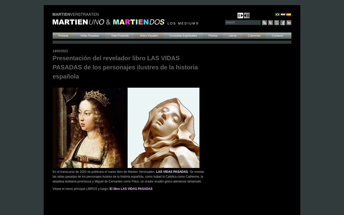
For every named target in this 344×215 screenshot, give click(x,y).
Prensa (213, 35)
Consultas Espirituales (183, 35)
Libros (233, 35)
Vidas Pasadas (90, 35)
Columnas (254, 35)
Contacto (277, 35)
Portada (63, 35)
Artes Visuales (149, 35)
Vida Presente (120, 35)
